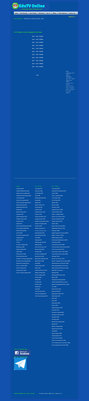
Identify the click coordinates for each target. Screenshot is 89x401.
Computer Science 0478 (21, 219)
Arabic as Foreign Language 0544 (23, 202)
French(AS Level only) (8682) (58, 244)
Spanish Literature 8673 (57, 328)
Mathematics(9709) (56, 291)
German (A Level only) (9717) (58, 258)
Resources (41, 13)
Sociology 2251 (38, 282)
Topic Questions (63, 13)
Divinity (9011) (55, 223)
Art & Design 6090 (39, 193)
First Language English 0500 (22, 228)
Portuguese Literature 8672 (58, 314)
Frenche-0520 (19, 233)
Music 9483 (54, 298)
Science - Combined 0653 (21, 265)
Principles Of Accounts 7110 (41, 270)
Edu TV (48, 13)
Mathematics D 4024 (39, 261)
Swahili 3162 (37, 286)
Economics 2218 (38, 226)
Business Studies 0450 (21, 212)
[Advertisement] (44, 25)
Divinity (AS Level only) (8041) (58, 226)
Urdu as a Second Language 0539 (23, 272)
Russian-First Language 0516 (22, 263)
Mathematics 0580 (20, 247)
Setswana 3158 (38, 277)
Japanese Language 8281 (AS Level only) (60, 284)
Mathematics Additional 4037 (41, 258)
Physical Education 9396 (57, 307)
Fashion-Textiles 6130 (39, 233)
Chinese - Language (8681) (57, 214)
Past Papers (33, 13)
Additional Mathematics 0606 (22, 190)
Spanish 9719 (54, 324)
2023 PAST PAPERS (37, 42)
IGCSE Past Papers (69, 81)
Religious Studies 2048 (40, 272)
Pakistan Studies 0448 (21, 249)
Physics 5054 (38, 268)
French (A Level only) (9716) (58, 249)
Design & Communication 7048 (42, 221)
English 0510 (19, 223)
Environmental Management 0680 (23, 226)
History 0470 (19, 240)
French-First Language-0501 (22, 235)
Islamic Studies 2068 (39, 249)
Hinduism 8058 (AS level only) (58, 275)
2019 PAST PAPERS (37, 54)
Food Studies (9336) (56, 242)
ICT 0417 (18, 242)
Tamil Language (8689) (57, 333)
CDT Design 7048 (38, 207)
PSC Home (68, 91)
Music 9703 (54, 300)
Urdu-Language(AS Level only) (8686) (60, 345)
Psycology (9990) (55, 317)
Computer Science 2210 (40, 219)
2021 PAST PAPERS (37, 48)
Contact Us (72, 13)
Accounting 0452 (20, 188)
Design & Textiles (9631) (57, 221)
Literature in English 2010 (40, 254)
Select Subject (70, 87)
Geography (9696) (56, 256)
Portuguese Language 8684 (58, 312)
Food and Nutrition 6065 (40, 235)
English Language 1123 (40, 228)
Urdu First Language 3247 (40, 293)
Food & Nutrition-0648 (21, 230)
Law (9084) (54, 286)
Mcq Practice (23, 13)
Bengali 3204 (38, 200)
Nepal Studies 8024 (56, 303)
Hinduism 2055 (38, 244)
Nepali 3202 (37, 263)
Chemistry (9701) (55, 207)
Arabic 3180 (37, 195)
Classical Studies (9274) (57, 212)
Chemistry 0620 (19, 214)
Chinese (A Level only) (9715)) (58, 216)
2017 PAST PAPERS (37, 60)
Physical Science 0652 (21, 254)
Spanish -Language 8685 (57, 326)
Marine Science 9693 (56, 289)
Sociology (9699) (55, 319)
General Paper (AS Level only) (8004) (60, 254)
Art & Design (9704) (56, 198)
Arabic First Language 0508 (22, 200)
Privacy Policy (43, 393)
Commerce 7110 (38, 214)
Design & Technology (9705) (58, 219)
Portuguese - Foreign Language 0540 (24, 258)
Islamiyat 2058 (38, 251)
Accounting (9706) (56, 188)
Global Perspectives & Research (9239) (60, 263)
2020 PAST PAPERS (37, 51)
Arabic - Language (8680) (57, 195)
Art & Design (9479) (56, 200)
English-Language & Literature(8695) (60, 233)
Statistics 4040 (38, 284)
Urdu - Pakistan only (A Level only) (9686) (61, 342)
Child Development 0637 (21, 216)
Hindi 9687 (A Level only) (57, 270)
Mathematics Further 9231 (57, 293)
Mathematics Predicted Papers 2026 (33, 18)
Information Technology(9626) (58, 279)
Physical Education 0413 (21, 256)
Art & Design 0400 (20, 198)
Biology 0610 (19, 209)
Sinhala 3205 (38, 279)
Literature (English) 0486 (22, 244)
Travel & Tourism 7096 (40, 291)
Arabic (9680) (55, 193)
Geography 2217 (38, 240)
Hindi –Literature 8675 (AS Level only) (60, 268)
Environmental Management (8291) (60, 240)
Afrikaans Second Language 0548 (23, 195)
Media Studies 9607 (56, 296)
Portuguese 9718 (55, 310)
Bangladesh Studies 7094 (40, 198)
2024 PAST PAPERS (37, 39)
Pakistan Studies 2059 (40, 265)
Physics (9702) (55, 305)
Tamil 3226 (37, 289)
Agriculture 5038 (38, 190)
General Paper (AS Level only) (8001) (60, 251)
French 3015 (37, 237)
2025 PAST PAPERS (37, 36)
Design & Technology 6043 (40, 223)
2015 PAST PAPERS (37, 66)
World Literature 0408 (21, 270)
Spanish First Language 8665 (58, 321)
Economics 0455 (19, 221)
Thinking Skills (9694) (57, 335)
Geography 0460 (19, 237)
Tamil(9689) (54, 331)
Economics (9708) (56, 230)
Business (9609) (55, 205)
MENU (67, 71)
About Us (51, 393)
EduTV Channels (70, 89)
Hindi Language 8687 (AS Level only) (60, 265)
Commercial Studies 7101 (40, 216)
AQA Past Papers (70, 78)
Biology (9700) (55, 202)
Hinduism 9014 (55, 272)
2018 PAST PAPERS (37, 57)
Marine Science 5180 (39, 256)
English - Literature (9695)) (58, 235)
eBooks (54, 13)
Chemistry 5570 (38, 209)
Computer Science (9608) (57, 209)
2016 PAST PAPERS (37, 63)
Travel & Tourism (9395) (57, 338)
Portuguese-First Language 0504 (23, 261)
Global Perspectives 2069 (40, 242)
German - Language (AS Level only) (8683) (61, 261)
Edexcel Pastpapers (69, 76)
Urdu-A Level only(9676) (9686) (59, 340)
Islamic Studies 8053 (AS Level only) (60, 282)
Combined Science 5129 (40, 212)
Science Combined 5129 (40, 275)
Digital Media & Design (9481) (58, 228)
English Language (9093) (57, 237)
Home (16, 13)
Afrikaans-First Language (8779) (59, 190)
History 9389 (54, 277)
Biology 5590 (38, 202)
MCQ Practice (69, 86)
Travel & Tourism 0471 (21, 268)
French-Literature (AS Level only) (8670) (61, 247)
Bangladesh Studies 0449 (21, 207)
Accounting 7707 (38, 188)
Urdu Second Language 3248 (41, 296)
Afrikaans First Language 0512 (23, 193)
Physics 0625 (19, 251)
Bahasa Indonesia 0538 (21, 205)
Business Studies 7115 (39, 205)
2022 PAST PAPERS (37, 45)
